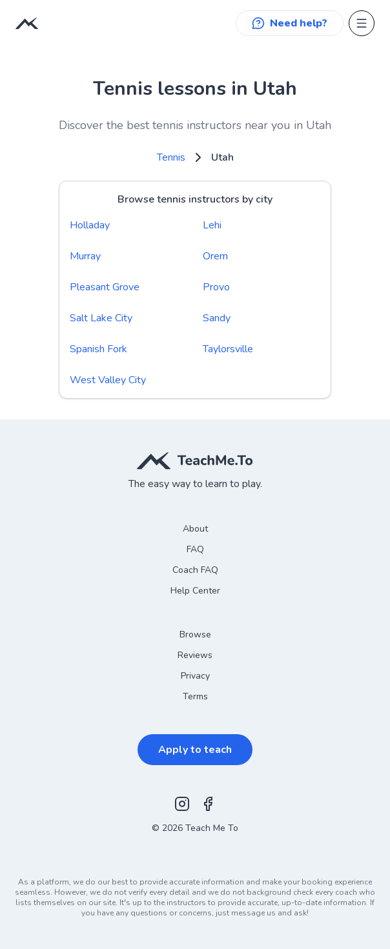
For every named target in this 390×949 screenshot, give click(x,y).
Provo (216, 287)
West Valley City (108, 380)
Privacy (195, 676)
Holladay (90, 225)
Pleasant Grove (104, 287)
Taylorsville (228, 349)
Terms (195, 696)
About (195, 529)
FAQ (195, 549)
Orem (215, 256)
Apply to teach (195, 750)
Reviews (195, 655)
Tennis (171, 157)
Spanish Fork (98, 349)
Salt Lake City (101, 318)
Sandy (217, 318)
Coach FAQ (195, 570)
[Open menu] (362, 23)
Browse (195, 634)
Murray (85, 256)
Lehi (212, 225)
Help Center (195, 590)
